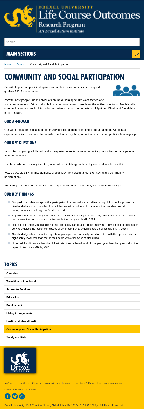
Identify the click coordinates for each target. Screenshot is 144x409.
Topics (20, 64)
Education (12, 297)
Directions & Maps (84, 383)
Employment (14, 305)
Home (7, 64)
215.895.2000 (88, 405)
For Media (24, 383)
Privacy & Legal (52, 383)
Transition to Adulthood (21, 281)
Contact (67, 383)
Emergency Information (109, 383)
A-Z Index (10, 383)
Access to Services (18, 289)
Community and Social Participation (28, 329)
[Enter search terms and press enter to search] (72, 42)
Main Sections (21, 54)
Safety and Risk (16, 337)
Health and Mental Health (21, 321)
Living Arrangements (19, 313)
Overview (12, 273)
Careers (36, 383)
